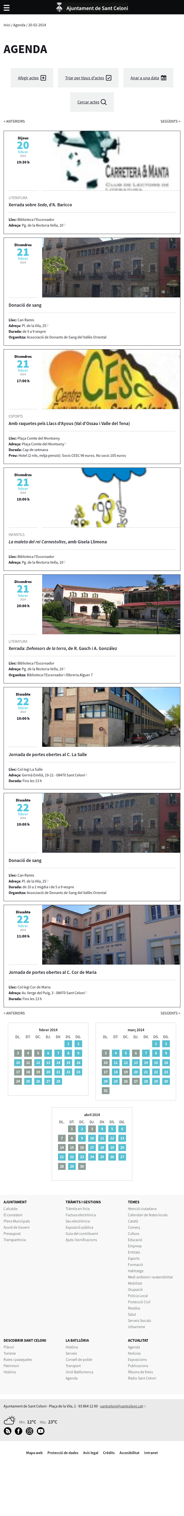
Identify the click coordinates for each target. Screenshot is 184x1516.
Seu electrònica (78, 1221)
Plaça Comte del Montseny (43, 444)
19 (112, 1147)
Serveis (71, 1353)
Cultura (133, 1233)
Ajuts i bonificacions (81, 1239)
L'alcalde (10, 1208)
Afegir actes (28, 78)
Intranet (151, 1452)
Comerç (134, 1227)
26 (38, 1081)
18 (116, 1071)
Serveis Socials (139, 1320)
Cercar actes (88, 102)
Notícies (134, 1353)
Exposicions (137, 1359)
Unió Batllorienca (79, 1371)
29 (156, 1081)
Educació (135, 1239)
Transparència (15, 1239)
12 (38, 1062)
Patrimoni (11, 1365)
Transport (73, 1365)
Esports (133, 1258)
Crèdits (109, 1452)
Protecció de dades (62, 1452)
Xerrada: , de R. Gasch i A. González (63, 648)
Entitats (134, 1252)
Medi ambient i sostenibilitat (150, 1277)
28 (58, 1081)
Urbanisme (136, 1326)
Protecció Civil (139, 1301)
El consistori (13, 1214)
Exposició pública (79, 1227)
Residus (134, 1308)
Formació (135, 1264)
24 (106, 1081)
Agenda (19, 24)
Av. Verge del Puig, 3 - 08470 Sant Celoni (53, 992)
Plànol (9, 1347)
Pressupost (12, 1233)
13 (48, 1062)
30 (166, 1081)
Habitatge (136, 1270)
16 (78, 1062)
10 (18, 1062)
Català (133, 1221)
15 (68, 1062)
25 (28, 1081)
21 (58, 1071)
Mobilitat (135, 1283)
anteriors (14, 121)
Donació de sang (25, 305)
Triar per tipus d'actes (84, 78)
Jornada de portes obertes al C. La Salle (48, 754)
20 (48, 1071)
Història (10, 1371)
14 (58, 1062)
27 (48, 1081)
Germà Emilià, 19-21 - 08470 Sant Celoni (53, 775)
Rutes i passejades (18, 1359)
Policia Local (138, 1295)
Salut (132, 1314)
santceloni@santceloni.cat (121, 1406)
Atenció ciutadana (142, 1208)
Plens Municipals (17, 1221)
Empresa (135, 1245)
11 (116, 1062)
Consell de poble (79, 1359)
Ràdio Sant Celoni (142, 1378)
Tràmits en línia (78, 1208)
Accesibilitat (129, 1452)
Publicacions (138, 1365)
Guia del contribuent (82, 1233)
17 (92, 1147)
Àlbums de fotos (140, 1371)
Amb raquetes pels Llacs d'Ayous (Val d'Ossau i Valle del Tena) (69, 423)
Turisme (10, 1353)
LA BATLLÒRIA (77, 1340)
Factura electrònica (81, 1214)
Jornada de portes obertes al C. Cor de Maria (53, 972)
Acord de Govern (17, 1227)
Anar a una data (145, 78)
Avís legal (90, 1452)
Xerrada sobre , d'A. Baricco (40, 204)
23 (78, 1071)
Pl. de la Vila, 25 (34, 325)
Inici (7, 24)
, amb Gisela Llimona (58, 542)
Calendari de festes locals (147, 1214)
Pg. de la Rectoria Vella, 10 (42, 225)
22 (68, 1071)
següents (170, 121)
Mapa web (34, 1452)
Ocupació (135, 1289)
